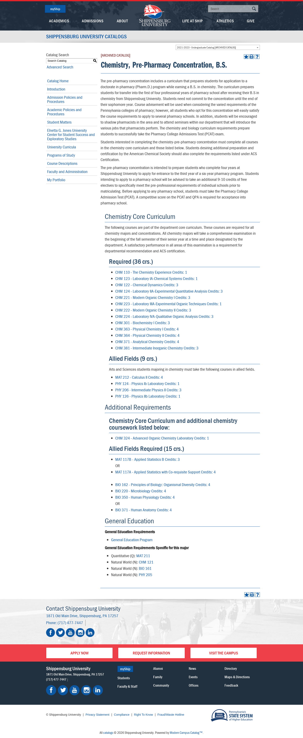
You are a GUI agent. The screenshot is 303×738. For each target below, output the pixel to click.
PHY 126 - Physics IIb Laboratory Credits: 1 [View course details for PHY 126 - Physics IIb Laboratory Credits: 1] (147, 396)
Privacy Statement (97, 714)
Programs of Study (61, 155)
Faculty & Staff (127, 686)
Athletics (225, 20)
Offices (193, 685)
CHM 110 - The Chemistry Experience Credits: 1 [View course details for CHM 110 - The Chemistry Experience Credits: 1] (151, 272)
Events (193, 676)
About (122, 20)
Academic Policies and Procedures (64, 111)
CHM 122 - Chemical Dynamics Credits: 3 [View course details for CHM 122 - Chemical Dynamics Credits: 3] (146, 284)
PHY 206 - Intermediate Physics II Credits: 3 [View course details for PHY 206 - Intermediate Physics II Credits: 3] (148, 389)
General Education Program (132, 539)
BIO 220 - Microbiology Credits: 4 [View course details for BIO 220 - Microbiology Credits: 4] (140, 490)
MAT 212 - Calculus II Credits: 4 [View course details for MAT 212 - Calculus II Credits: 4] (139, 377)
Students (123, 677)
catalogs (108, 732)
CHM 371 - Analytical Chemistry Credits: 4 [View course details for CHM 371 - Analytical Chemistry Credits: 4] (147, 341)
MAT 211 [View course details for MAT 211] (143, 555)
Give (250, 20)
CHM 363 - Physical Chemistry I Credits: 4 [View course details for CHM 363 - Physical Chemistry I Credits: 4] (147, 329)
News (192, 668)
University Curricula (61, 146)
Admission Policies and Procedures (64, 99)
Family (157, 676)
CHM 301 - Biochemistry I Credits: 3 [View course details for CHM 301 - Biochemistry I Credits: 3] (142, 322)
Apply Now (79, 652)
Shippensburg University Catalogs (87, 36)
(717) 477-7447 (70, 622)
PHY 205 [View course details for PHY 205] (145, 574)
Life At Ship (192, 20)
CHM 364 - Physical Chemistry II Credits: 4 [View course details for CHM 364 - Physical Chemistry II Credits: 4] (147, 335)
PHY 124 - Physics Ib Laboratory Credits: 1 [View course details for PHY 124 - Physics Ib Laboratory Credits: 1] (147, 383)
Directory (231, 668)
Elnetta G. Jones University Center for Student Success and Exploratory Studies (71, 134)
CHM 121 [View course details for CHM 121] (146, 562)
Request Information (151, 652)
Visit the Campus (223, 652)
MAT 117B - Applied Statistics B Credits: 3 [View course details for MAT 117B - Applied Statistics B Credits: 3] (147, 459)
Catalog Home (58, 80)
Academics (59, 20)
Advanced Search (59, 66)
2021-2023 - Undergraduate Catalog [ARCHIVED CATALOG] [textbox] (206, 47)
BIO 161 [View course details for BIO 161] (145, 568)
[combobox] (218, 47)
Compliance (121, 714)
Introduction (56, 89)
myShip (55, 9)
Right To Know (143, 714)
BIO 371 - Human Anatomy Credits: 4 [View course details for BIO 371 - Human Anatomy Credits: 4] (143, 509)
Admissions (92, 20)
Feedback (231, 685)
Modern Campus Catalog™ (186, 732)
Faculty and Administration (67, 171)
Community (161, 685)
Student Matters (59, 122)
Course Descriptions (62, 163)
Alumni (158, 668)
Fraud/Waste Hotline (170, 714)
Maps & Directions (237, 676)
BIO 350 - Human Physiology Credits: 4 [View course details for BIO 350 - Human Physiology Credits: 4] (145, 497)
